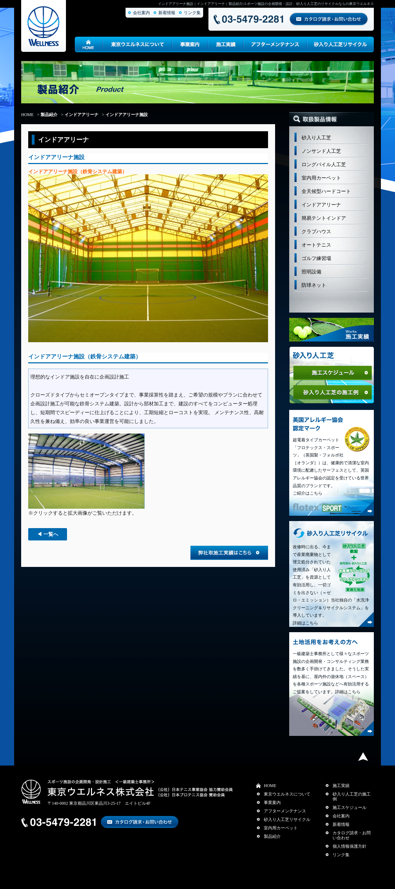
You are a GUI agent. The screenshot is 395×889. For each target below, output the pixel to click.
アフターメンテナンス (285, 811)
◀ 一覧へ (47, 534)
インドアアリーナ (81, 114)
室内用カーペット (321, 178)
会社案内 (141, 12)
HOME (27, 114)
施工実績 (341, 785)
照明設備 (311, 271)
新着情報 (166, 12)
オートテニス (316, 245)
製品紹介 (49, 114)
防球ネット (314, 285)
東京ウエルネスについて (287, 794)
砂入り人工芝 (316, 137)
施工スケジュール (349, 807)
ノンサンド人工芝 (321, 151)
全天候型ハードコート (326, 191)
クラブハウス (316, 231)
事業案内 (272, 802)
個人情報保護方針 (349, 846)
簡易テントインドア (324, 218)
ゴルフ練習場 (316, 258)
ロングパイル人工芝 (324, 164)
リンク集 (192, 12)
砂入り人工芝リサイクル (287, 819)
